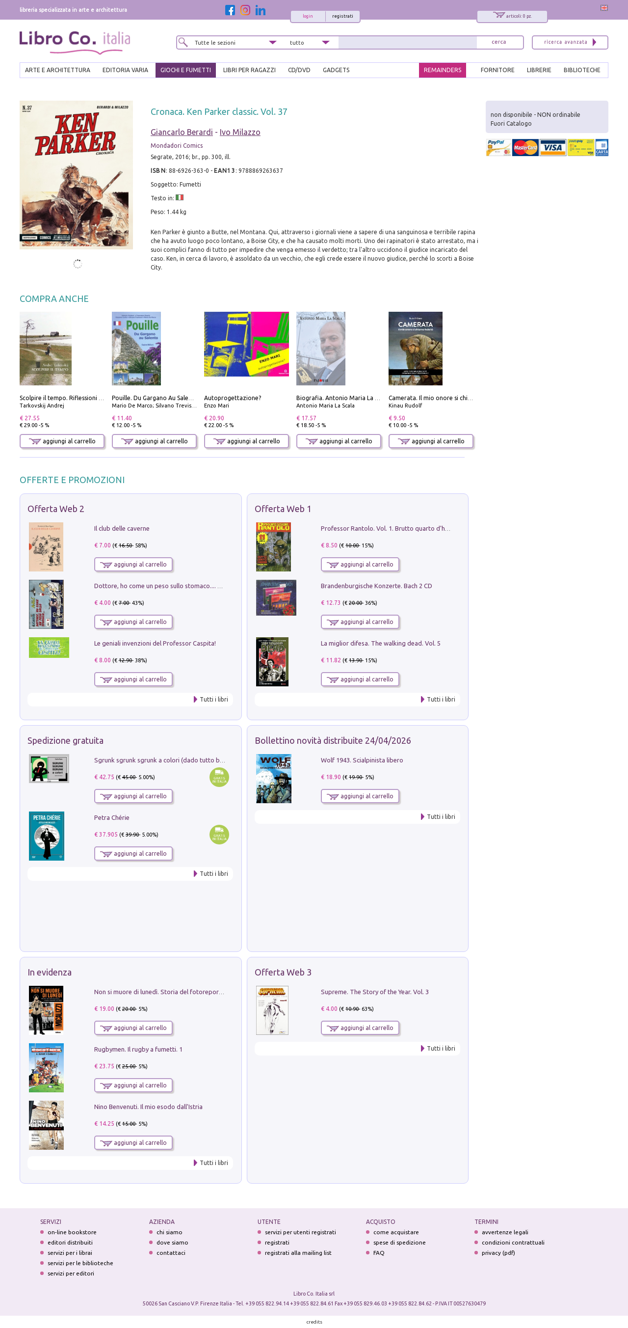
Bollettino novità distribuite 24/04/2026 (333, 740)
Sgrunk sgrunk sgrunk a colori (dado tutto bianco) (165, 760)
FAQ (379, 1252)
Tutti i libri (214, 699)
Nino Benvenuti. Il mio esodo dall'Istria (148, 1106)
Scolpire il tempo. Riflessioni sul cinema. (74, 398)
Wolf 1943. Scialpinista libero (362, 760)
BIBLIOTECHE (582, 70)
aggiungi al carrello (62, 441)
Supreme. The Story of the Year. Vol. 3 (375, 991)
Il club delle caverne (122, 528)
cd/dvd (299, 70)
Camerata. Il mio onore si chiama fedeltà (445, 398)
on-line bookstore (72, 1232)
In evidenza (49, 972)
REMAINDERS (442, 70)
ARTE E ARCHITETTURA (57, 70)
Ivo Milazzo (240, 132)
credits (314, 1322)
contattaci (171, 1252)
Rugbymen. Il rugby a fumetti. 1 (138, 1049)
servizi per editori (71, 1273)
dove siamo (172, 1242)
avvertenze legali (505, 1232)
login (308, 16)
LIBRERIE (539, 70)
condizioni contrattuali (513, 1242)
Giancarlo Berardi (182, 132)
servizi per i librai (70, 1252)
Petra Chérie (112, 817)
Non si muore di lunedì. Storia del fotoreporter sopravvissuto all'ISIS (191, 991)
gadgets (336, 70)
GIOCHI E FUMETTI (185, 70)
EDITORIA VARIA (125, 70)
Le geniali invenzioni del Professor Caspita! (155, 643)
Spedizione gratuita (65, 740)
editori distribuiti (70, 1242)
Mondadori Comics (177, 145)
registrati (342, 16)
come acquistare (396, 1232)
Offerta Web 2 (55, 509)
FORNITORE (498, 70)
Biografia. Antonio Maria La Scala (342, 398)
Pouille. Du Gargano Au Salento (155, 398)
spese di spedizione (399, 1242)
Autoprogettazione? (232, 398)
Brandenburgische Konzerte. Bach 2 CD (376, 585)
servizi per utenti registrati (300, 1232)
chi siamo (170, 1232)
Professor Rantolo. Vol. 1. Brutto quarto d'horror (390, 528)
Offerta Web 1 (283, 509)
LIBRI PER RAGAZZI (249, 70)
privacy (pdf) (498, 1252)
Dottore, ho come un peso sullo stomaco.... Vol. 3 (163, 585)
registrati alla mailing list (298, 1252)
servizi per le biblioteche (80, 1263)
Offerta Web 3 (283, 972)
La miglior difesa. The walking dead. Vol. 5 (381, 643)
